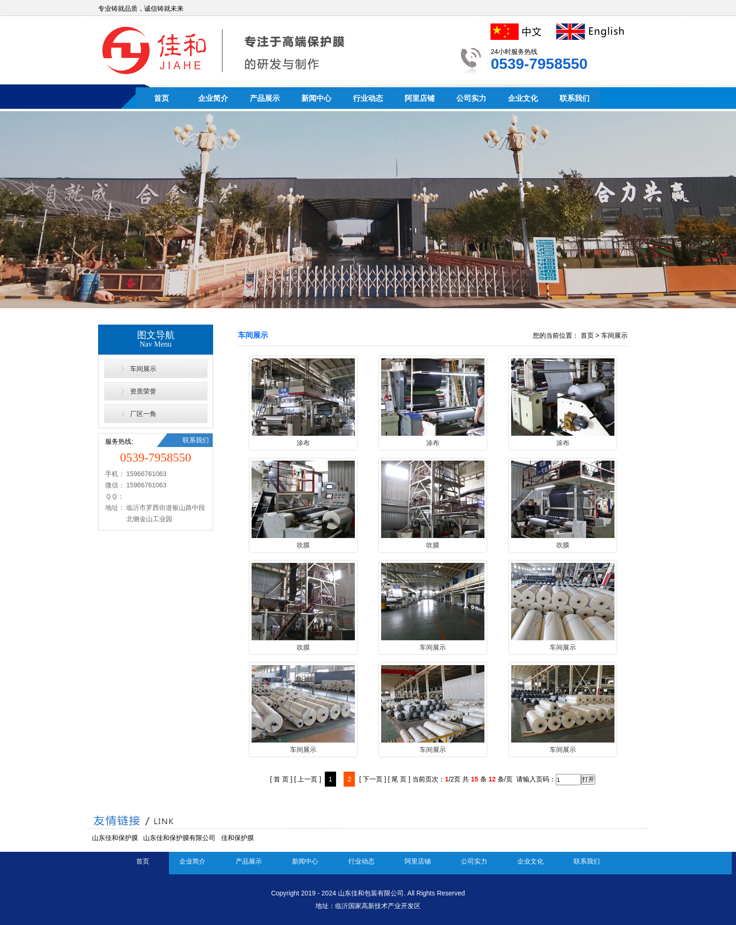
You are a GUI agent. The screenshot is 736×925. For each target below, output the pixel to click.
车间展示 (143, 368)
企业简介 (213, 98)
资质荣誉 (143, 391)
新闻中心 (316, 98)
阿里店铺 (420, 98)
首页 (161, 98)
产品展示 (265, 98)
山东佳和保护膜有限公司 (179, 838)
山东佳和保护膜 (115, 838)
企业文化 (523, 98)
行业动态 (368, 98)
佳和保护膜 (237, 838)
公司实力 (471, 98)
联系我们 (575, 98)
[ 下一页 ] (372, 779)
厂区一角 (143, 413)
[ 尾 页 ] (399, 779)
